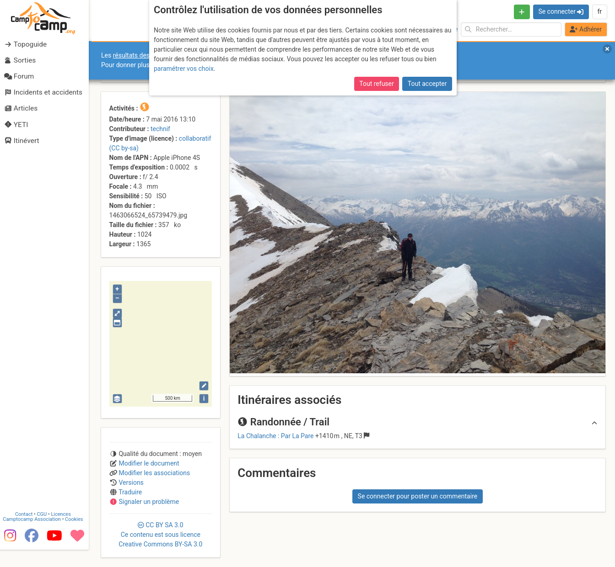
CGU (45, 531)
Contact (26, 531)
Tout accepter (427, 83)
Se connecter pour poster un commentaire (418, 496)
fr (599, 11)
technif (160, 128)
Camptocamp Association (34, 536)
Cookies (77, 536)
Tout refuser (376, 83)
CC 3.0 (160, 534)
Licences (64, 531)
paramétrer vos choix (184, 68)
